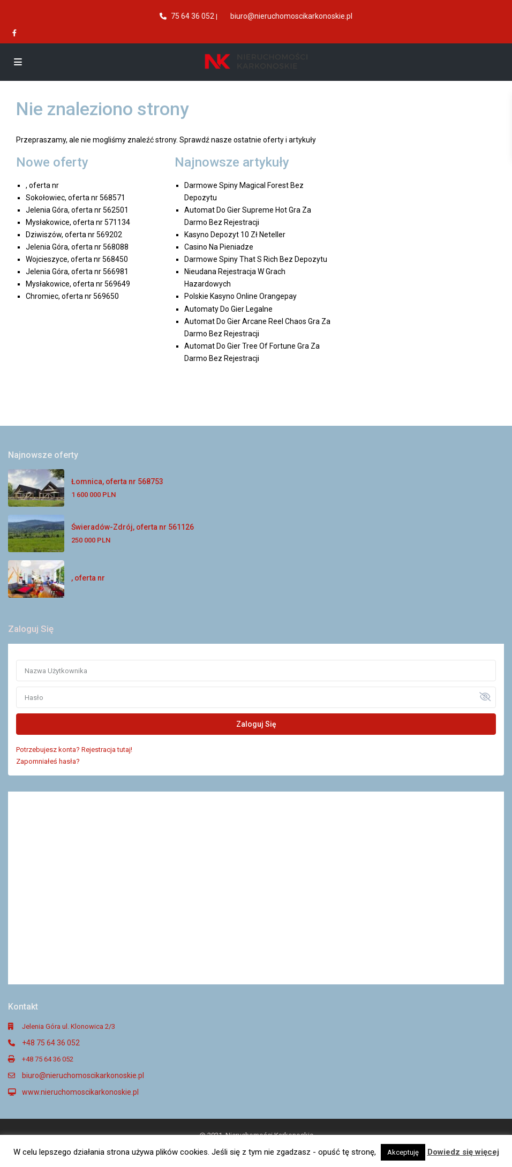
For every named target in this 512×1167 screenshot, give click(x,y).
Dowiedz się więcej (463, 1152)
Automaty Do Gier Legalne (228, 309)
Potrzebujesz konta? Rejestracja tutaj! (74, 750)
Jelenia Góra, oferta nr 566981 (77, 271)
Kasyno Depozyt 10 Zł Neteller (234, 234)
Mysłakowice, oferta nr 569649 (78, 284)
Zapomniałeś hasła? (48, 761)
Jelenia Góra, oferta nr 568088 (77, 247)
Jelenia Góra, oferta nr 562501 (77, 210)
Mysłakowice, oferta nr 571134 (78, 222)
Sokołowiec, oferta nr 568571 (75, 197)
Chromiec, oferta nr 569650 (72, 296)
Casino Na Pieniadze (218, 247)
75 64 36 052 (192, 16)
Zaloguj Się (256, 724)
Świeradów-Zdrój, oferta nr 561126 (132, 527)
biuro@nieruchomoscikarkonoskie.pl (291, 16)
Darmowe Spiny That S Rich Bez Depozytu (255, 259)
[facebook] (15, 33)
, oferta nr (42, 185)
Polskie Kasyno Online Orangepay (240, 296)
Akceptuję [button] (403, 1152)
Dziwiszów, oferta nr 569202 (74, 234)
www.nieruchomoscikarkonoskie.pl (80, 1092)
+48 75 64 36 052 (51, 1042)
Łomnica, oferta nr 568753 (117, 481)
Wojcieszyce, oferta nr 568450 (77, 259)
